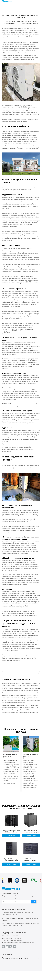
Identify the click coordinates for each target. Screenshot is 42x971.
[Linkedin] (7, 946)
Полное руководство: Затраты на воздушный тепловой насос (31, 755)
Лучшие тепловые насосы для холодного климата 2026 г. (20, 712)
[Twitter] (10, 946)
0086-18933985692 (16, 940)
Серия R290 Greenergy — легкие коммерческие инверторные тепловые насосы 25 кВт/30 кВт (11, 860)
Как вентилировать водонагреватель (13, 702)
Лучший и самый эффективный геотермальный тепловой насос (22, 693)
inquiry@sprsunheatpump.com (25, 942)
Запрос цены (11, 835)
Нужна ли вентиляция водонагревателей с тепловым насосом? (22, 705)
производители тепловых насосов (28, 280)
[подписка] (33, 901)
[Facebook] (3, 946)
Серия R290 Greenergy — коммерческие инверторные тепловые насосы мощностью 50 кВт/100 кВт (30, 831)
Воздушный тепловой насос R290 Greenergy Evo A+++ (11, 831)
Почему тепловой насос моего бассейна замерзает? (11, 755)
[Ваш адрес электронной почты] (16, 901)
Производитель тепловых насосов (24, 918)
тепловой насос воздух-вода (24, 32)
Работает (35, 23)
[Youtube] (14, 946)
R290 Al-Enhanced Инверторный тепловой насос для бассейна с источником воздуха (31, 860)
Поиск (38, 672)
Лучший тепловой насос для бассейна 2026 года (17, 710)
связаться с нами (7, 660)
